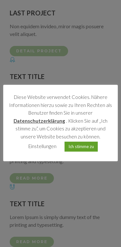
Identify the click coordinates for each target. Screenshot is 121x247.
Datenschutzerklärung (39, 121)
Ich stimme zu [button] (81, 146)
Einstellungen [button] (42, 146)
